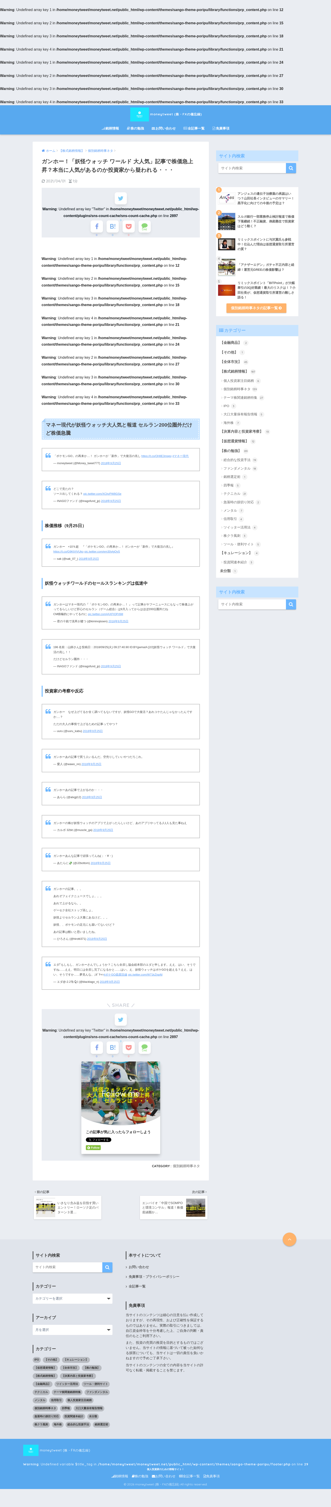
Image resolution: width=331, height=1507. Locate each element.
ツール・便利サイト (242, 544)
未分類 (229, 571)
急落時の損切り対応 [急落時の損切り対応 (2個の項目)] (46, 1419)
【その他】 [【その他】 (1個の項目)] (51, 1363)
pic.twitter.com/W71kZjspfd (145, 975)
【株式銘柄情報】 (238, 371)
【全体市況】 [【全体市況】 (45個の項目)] (70, 1371)
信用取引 (234, 519)
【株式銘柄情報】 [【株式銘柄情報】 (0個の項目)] (45, 1379)
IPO (230, 406)
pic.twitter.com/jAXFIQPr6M (105, 615)
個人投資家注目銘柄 (242, 381)
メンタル (234, 510)
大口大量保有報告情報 (244, 414)
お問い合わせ (164, 128)
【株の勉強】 (234, 451)
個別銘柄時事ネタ (186, 1168)
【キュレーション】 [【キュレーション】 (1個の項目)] (76, 1363)
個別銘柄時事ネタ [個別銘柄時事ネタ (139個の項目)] (45, 1411)
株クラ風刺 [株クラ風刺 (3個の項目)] (41, 1427)
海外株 (232, 423)
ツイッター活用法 (241, 527)
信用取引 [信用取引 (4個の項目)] (56, 1403)
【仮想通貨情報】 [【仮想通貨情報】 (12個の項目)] (45, 1371)
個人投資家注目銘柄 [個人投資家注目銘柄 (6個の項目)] (79, 1403)
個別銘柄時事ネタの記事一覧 (256, 308)
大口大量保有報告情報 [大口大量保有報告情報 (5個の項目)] (89, 1411)
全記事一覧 (194, 128)
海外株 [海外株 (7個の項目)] (58, 1427)
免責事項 (220, 128)
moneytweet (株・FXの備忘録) (165, 114)
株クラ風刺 (235, 536)
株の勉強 (135, 128)
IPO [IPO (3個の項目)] (36, 1363)
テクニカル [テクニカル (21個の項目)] (41, 1395)
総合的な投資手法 (241, 460)
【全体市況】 (234, 362)
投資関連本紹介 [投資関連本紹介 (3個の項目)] (73, 1419)
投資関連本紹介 (239, 562)
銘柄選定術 (235, 477)
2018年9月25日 (111, 464)
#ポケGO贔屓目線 (115, 975)
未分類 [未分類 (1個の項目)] (93, 1419)
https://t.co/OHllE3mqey (156, 457)
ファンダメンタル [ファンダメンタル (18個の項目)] (97, 1395)
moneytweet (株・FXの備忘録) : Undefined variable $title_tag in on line (135, 1453)
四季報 (232, 485)
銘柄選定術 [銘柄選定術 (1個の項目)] (101, 1427)
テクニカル (235, 494)
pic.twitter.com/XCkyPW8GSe (102, 495)
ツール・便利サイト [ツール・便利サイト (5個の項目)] (96, 1387)
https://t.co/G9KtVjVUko (68, 552)
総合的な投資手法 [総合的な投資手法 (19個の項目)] (78, 1427)
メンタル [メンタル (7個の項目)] (39, 1403)
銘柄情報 (110, 128)
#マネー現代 (180, 457)
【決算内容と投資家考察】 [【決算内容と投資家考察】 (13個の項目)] (78, 1379)
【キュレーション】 (239, 553)
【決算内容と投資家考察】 (245, 431)
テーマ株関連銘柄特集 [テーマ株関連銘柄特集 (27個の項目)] (67, 1395)
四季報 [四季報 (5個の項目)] (66, 1411)
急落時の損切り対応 (242, 502)
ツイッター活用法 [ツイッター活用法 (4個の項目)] (67, 1387)
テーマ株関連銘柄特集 (244, 398)
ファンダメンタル (241, 468)
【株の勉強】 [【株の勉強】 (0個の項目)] (92, 1371)
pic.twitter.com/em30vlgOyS (102, 552)
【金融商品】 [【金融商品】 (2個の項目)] (42, 1387)
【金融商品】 (234, 343)
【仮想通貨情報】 (238, 441)
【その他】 (232, 352)
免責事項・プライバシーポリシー (154, 1280)
